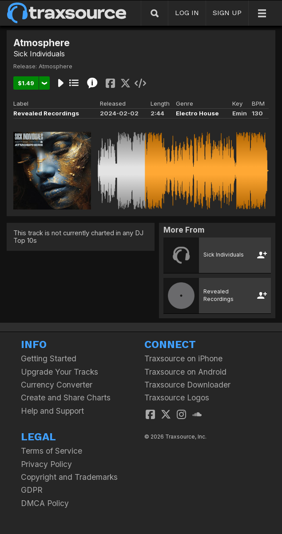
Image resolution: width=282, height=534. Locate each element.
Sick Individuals (39, 53)
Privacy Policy (46, 464)
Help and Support (52, 410)
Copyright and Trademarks (69, 477)
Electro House (197, 113)
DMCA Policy (45, 503)
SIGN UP (227, 12)
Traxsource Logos (176, 397)
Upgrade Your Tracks (59, 371)
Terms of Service (51, 450)
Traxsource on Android (185, 371)
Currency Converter (56, 384)
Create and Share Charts (66, 397)
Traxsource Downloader (187, 384)
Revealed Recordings (46, 113)
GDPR (32, 489)
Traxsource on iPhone (183, 358)
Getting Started (48, 358)
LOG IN (187, 12)
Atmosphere (55, 66)
